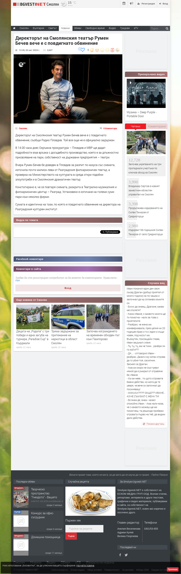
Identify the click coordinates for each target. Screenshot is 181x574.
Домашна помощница (45, 537)
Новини (65, 28)
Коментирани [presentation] (157, 126)
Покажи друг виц (153, 423)
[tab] (135, 128)
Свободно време (95, 28)
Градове (125, 28)
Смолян (23, 128)
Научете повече (85, 565)
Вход (68, 288)
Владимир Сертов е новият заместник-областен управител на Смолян (144, 190)
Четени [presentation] (135, 126)
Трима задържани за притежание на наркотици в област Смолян (65, 337)
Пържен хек (73, 520)
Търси (71, 536)
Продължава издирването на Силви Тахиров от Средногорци (146, 212)
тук (17, 280)
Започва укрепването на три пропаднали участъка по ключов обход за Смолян (145, 168)
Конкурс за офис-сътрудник (42, 515)
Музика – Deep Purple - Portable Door (142, 114)
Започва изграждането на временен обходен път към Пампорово (103, 335)
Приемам (172, 569)
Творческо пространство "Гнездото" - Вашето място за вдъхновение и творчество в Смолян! (47, 497)
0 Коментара (110, 128)
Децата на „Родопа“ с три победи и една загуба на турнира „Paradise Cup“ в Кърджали (32, 337)
